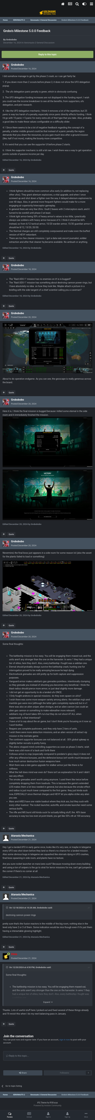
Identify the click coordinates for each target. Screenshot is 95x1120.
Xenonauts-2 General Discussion (39, 42)
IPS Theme (42, 1102)
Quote (11, 170)
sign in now (64, 1039)
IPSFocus (54, 1102)
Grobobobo (11, 39)
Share (23, 1072)
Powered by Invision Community (47, 1105)
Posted (23, 68)
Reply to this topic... (17, 1056)
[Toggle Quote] (7, 907)
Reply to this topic (47, 54)
